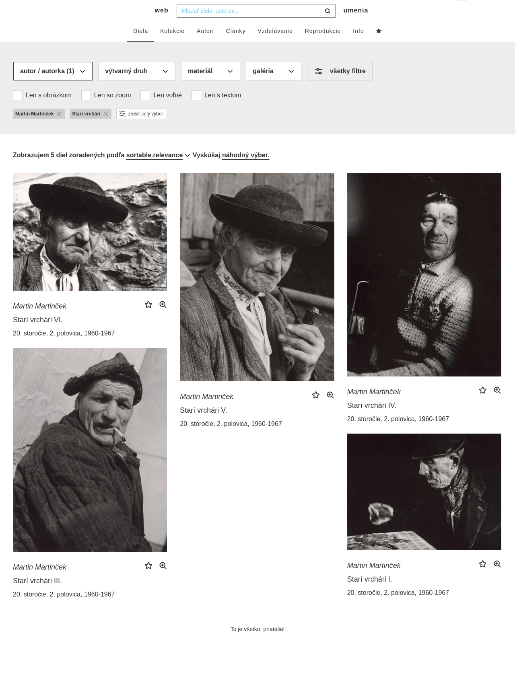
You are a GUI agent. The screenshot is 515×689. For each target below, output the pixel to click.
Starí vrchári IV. (371, 422)
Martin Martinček (39, 322)
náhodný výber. (245, 171)
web (162, 26)
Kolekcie (172, 47)
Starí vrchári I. (369, 595)
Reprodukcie (323, 47)
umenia (355, 26)
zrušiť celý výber (141, 130)
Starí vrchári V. (203, 426)
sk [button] (461, 12)
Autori (205, 47)
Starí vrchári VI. (38, 336)
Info (358, 47)
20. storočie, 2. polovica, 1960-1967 (64, 349)
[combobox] (256, 27)
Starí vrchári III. (37, 596)
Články (236, 47)
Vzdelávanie (275, 47)
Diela (140, 47)
